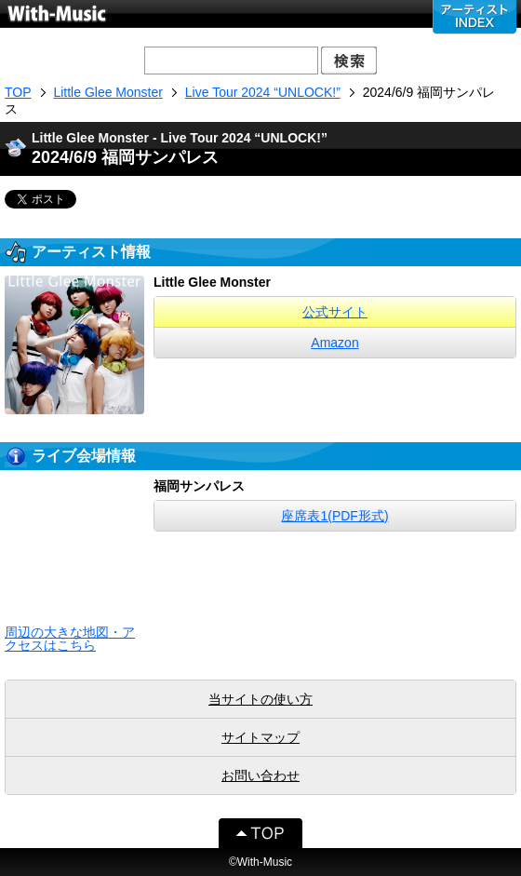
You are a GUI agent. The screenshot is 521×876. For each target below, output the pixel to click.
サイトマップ (260, 737)
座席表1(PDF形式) (334, 515)
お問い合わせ (260, 775)
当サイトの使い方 (260, 699)
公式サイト (334, 311)
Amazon (334, 342)
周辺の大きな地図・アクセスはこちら (70, 639)
